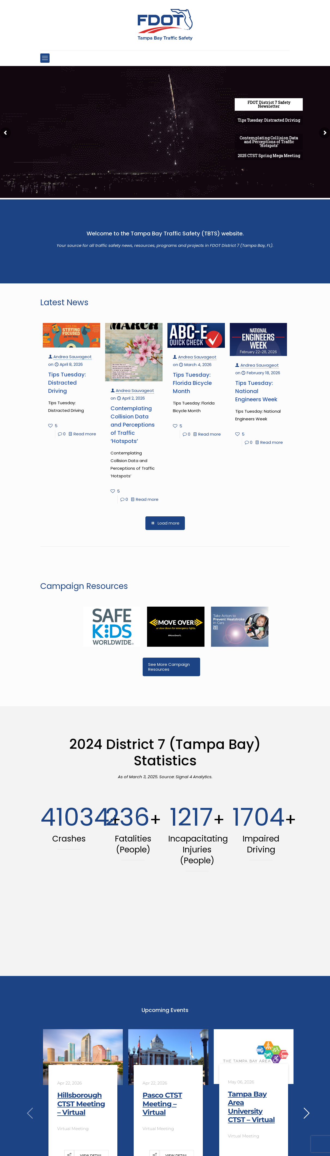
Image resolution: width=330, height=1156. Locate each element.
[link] (111, 627)
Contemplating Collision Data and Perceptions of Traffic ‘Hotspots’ (133, 425)
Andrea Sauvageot (72, 357)
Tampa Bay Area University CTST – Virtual (251, 1107)
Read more (85, 434)
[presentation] (30, 1113)
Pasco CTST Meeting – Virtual (162, 1103)
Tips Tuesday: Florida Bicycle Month (192, 383)
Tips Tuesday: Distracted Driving (67, 383)
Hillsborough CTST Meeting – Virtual (81, 1103)
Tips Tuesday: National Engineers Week (256, 391)
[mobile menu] (45, 58)
